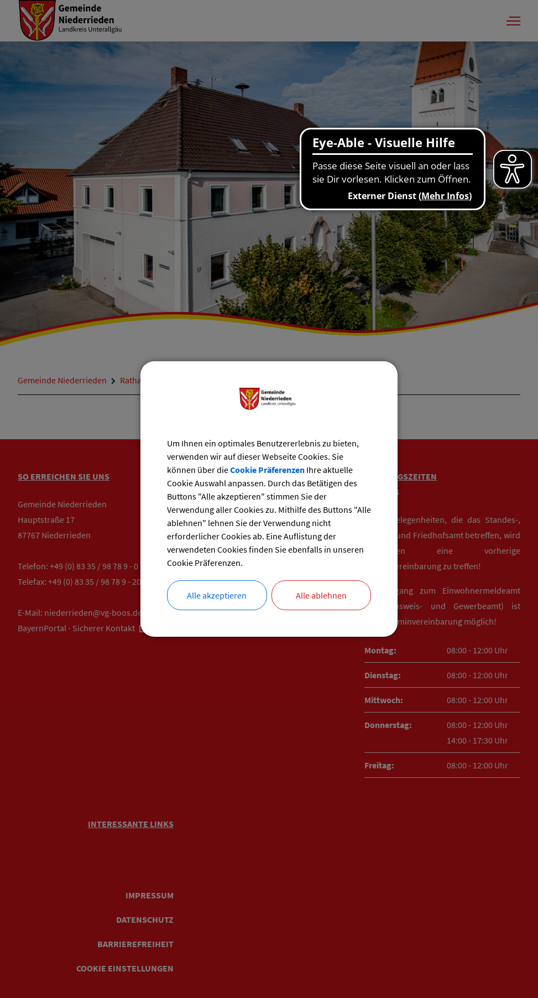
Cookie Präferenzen (267, 469)
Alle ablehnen (321, 595)
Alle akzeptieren (217, 595)
